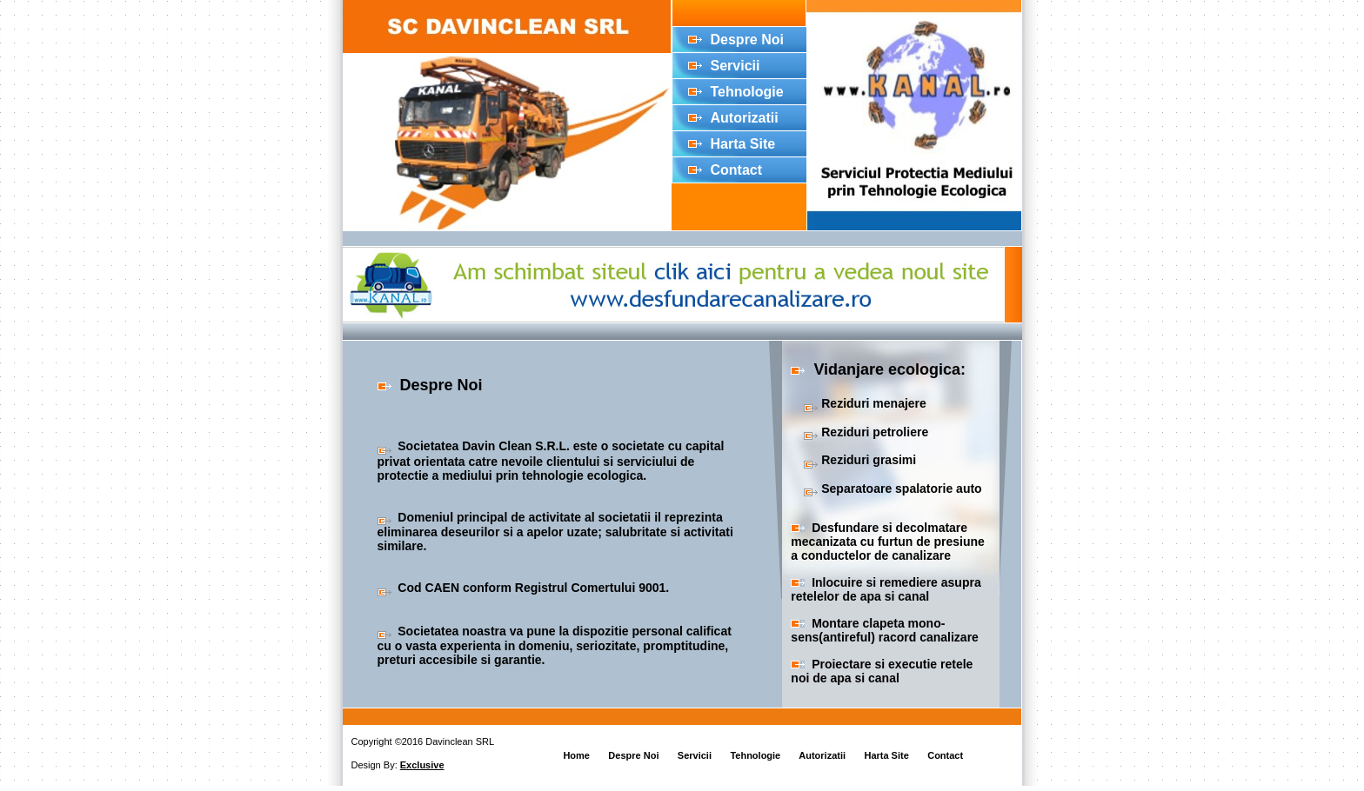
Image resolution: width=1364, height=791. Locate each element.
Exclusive (422, 765)
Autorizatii (745, 117)
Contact (737, 170)
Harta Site (743, 143)
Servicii (735, 65)
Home (576, 755)
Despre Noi (747, 39)
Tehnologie (747, 91)
